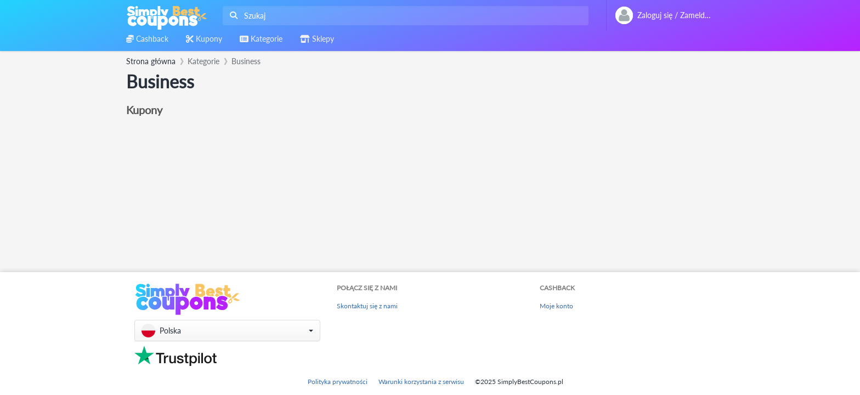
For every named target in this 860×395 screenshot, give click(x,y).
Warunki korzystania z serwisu (421, 381)
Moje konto (556, 306)
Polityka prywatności (337, 381)
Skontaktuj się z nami (367, 306)
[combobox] (403, 16)
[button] (227, 330)
